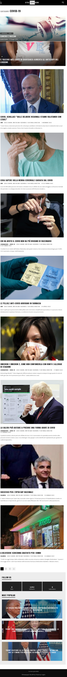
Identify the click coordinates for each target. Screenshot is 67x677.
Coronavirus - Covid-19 (7, 33)
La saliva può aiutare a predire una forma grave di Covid (27, 427)
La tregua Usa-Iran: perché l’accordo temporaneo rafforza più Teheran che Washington (32, 609)
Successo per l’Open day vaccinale (16, 492)
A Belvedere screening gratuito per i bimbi (20, 552)
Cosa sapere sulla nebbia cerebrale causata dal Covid (26, 180)
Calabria (3, 495)
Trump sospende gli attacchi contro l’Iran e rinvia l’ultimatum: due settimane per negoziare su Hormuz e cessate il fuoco (32, 651)
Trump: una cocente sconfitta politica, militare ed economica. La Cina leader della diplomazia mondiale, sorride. (32, 630)
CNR (2, 56)
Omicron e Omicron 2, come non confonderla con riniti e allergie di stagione (31, 365)
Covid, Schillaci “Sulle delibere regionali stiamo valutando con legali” (30, 118)
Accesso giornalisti (33, 671)
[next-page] (13, 568)
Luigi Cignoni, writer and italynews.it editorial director (22, 122)
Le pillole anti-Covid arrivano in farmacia (20, 303)
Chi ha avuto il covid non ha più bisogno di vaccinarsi (25, 241)
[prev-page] (55, 602)
